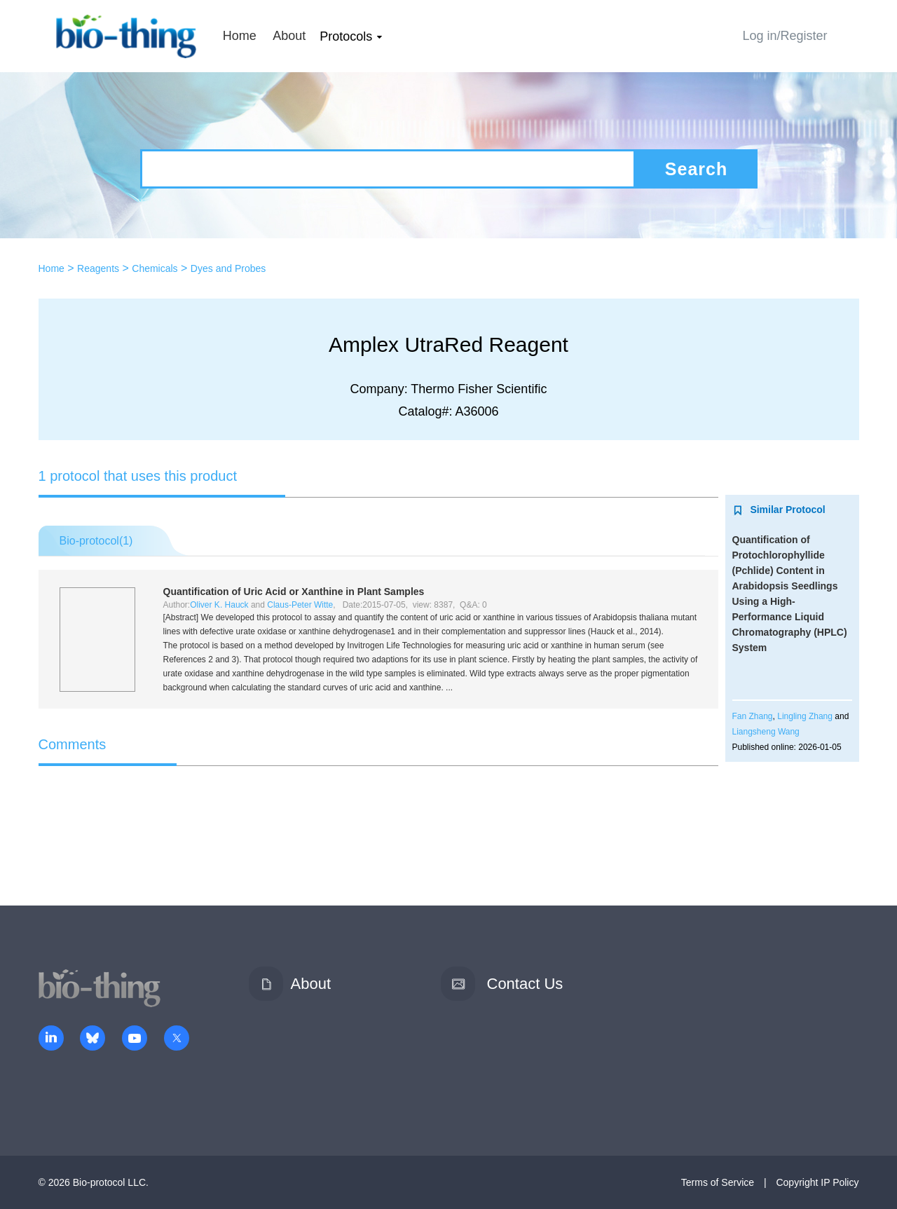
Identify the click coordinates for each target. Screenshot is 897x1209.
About (289, 36)
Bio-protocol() (96, 541)
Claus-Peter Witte (300, 605)
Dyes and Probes (228, 268)
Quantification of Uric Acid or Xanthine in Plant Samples (294, 591)
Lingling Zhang (805, 716)
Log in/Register (784, 36)
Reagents (98, 268)
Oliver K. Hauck (219, 605)
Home (239, 36)
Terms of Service (717, 1182)
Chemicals (154, 268)
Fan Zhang (752, 716)
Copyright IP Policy (817, 1182)
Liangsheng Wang (766, 732)
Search (696, 169)
